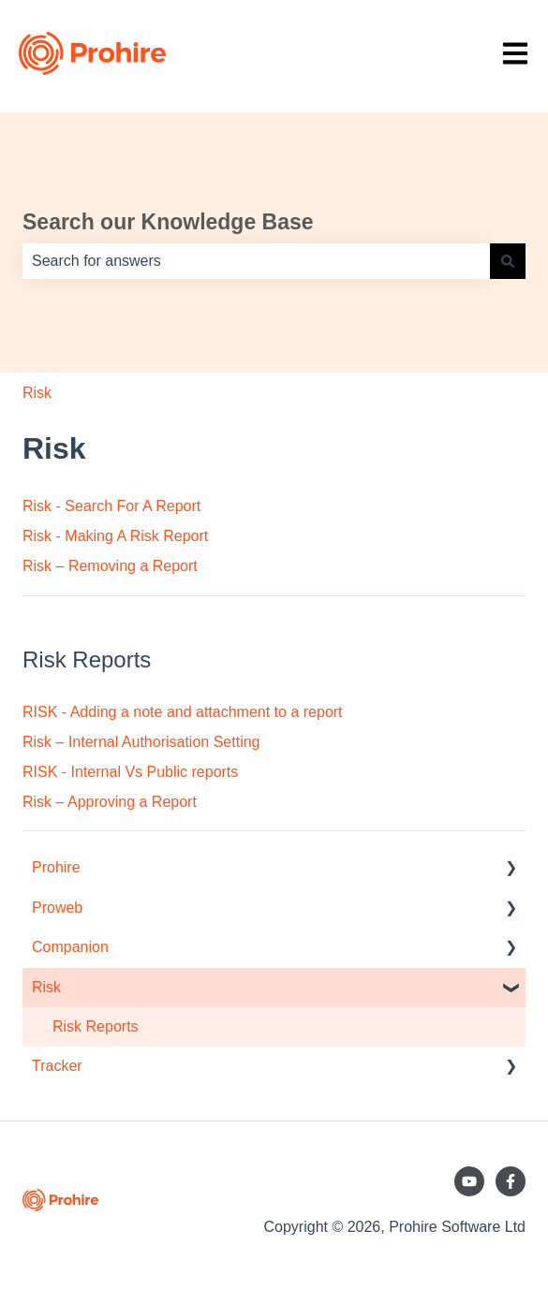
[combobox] (256, 261)
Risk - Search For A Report (111, 506)
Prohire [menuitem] (56, 867)
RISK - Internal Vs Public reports (130, 772)
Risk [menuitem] (46, 987)
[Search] (508, 261)
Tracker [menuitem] (57, 1066)
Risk (37, 393)
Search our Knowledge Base (168, 222)
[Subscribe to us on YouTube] (469, 1181)
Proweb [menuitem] (57, 908)
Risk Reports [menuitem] (95, 1026)
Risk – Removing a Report (110, 566)
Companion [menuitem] (70, 947)
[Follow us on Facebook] (511, 1181)
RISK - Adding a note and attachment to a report (182, 712)
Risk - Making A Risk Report (115, 536)
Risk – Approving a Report (109, 802)
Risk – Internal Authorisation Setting (140, 742)
